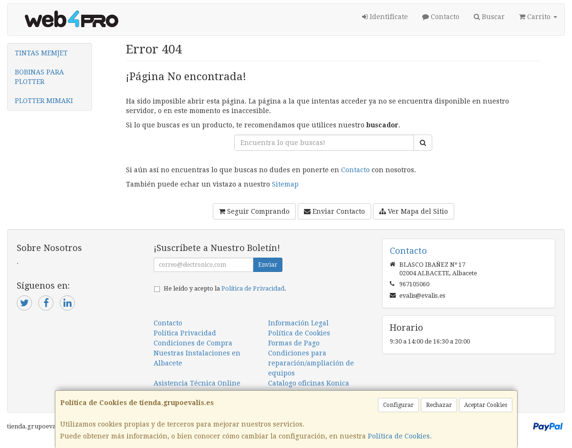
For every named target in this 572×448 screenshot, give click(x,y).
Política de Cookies (399, 436)
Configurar (398, 405)
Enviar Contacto (334, 211)
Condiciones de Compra (193, 343)
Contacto (440, 17)
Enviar (267, 264)
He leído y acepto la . (225, 288)
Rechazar (439, 405)
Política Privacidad (185, 333)
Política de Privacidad (252, 288)
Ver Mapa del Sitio (413, 211)
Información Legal (298, 323)
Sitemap (285, 184)
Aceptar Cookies (485, 405)
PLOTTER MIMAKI (44, 100)
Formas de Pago (294, 343)
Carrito (538, 17)
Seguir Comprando (254, 211)
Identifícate (385, 17)
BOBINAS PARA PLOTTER (39, 76)
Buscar (489, 17)
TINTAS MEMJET (41, 53)
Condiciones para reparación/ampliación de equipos (311, 363)
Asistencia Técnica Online (197, 383)
